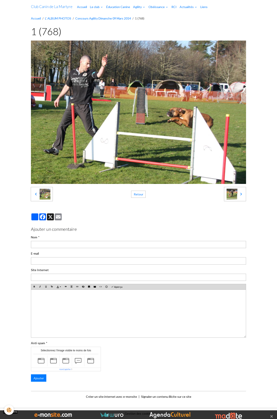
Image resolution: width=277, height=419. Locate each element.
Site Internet (40, 270)
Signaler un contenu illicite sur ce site (166, 396)
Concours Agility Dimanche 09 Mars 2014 (103, 18)
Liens (204, 7)
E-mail (35, 253)
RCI (174, 7)
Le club (95, 7)
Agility (137, 7)
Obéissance (156, 7)
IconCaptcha (65, 369)
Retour (138, 194)
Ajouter (39, 378)
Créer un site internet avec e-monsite (111, 396)
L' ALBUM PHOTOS (58, 18)
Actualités (187, 7)
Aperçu (116, 286)
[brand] (51, 7)
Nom (34, 237)
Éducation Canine (118, 7)
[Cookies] (9, 410)
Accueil (82, 7)
